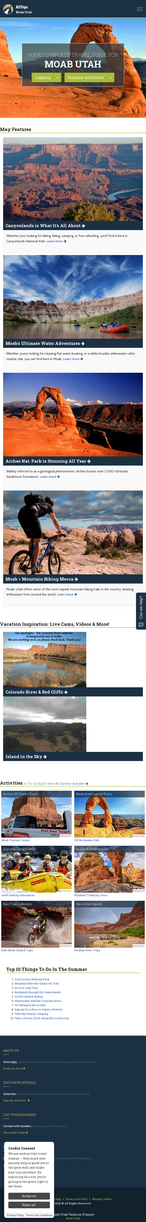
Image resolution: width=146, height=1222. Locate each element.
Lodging (43, 77)
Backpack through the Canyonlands (38, 992)
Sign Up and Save (16, 1100)
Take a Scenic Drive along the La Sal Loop (42, 1018)
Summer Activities (86, 77)
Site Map (56, 1199)
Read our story (14, 1068)
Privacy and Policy (76, 1199)
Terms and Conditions (39, 1215)
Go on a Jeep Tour (26, 988)
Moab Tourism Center (15, 840)
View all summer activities (67, 783)
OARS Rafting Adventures (18, 895)
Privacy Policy (15, 1215)
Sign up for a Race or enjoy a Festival (38, 1009)
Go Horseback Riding (29, 996)
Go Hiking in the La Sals (30, 1005)
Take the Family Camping (31, 1014)
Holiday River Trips (87, 950)
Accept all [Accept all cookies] (29, 1196)
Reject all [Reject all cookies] (29, 1205)
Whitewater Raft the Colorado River (38, 1001)
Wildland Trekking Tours (91, 895)
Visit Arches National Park (32, 979)
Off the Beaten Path (86, 840)
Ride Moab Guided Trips (17, 950)
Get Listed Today (15, 1132)
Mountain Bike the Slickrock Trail (37, 983)
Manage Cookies (102, 1199)
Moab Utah (24, 12)
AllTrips (22, 7)
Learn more (56, 241)
